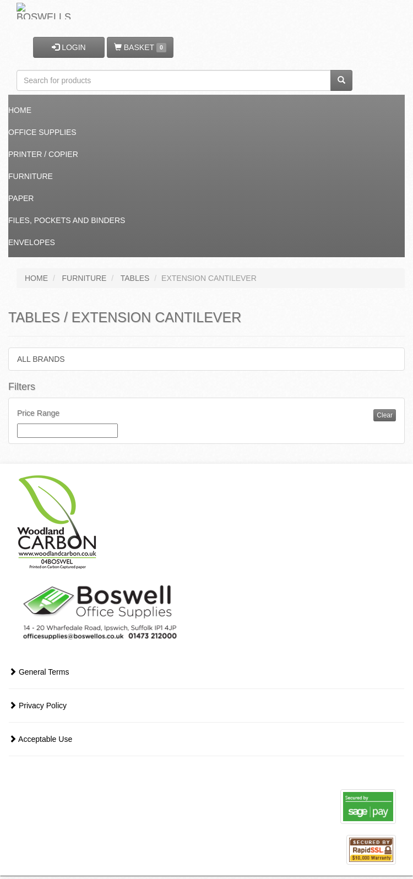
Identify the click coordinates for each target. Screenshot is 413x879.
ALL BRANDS (41, 359)
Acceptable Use (40, 739)
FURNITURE (84, 278)
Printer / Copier (43, 154)
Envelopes (31, 242)
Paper (21, 198)
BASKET (140, 47)
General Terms (39, 672)
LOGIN (68, 47)
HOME (36, 278)
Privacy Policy (38, 705)
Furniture (30, 176)
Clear (385, 415)
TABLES (135, 278)
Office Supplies (42, 132)
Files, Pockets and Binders (66, 220)
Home (19, 110)
